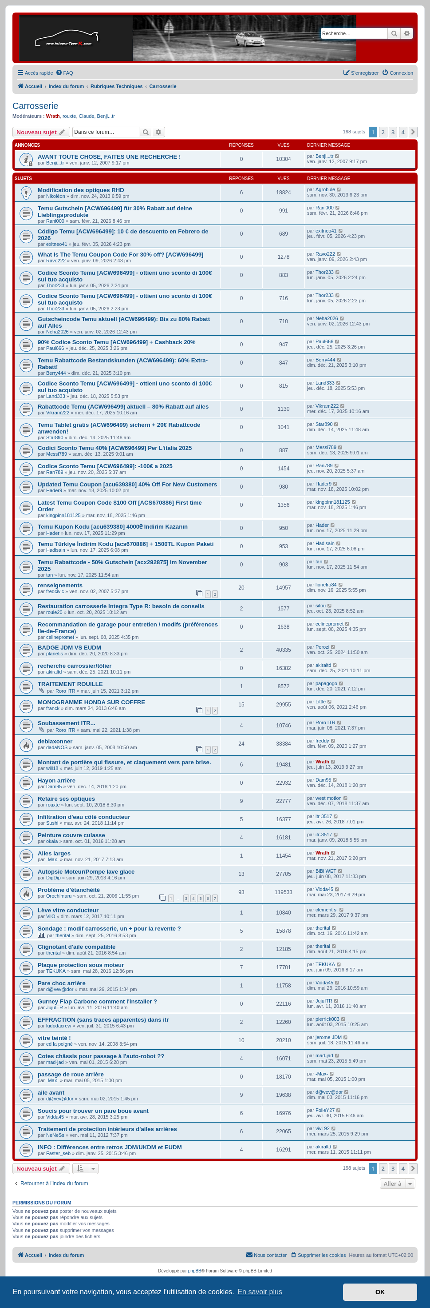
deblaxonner (55, 741)
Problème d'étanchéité (69, 890)
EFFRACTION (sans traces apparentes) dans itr (103, 1019)
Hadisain (55, 550)
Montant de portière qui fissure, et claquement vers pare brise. (124, 762)
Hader (52, 533)
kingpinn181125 (63, 515)
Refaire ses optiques (66, 798)
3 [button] (392, 132)
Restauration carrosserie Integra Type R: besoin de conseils (121, 606)
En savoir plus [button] (259, 1292)
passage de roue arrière (71, 1074)
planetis (54, 653)
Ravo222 (56, 260)
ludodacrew (58, 1025)
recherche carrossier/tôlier (74, 665)
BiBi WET (326, 871)
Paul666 (55, 348)
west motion (329, 798)
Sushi (52, 823)
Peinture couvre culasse (71, 835)
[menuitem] (64, 73)
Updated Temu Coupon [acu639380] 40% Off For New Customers (127, 484)
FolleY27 (325, 1110)
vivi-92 (323, 1128)
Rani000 (55, 221)
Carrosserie (35, 106)
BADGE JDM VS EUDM (69, 647)
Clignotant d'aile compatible (76, 946)
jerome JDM (329, 1037)
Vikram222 (57, 412)
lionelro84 (326, 584)
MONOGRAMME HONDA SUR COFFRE (91, 702)
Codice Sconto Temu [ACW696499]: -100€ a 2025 (105, 466)
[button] (413, 132)
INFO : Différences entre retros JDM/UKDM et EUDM (110, 1147)
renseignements (60, 585)
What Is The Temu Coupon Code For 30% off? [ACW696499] (120, 254)
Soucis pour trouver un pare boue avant (93, 1110)
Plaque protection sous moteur (81, 965)
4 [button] (403, 132)
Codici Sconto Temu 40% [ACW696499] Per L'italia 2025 (115, 448)
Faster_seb (58, 1153)
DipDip (53, 877)
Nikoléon (55, 196)
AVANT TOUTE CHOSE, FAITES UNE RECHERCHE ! (109, 156)
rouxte (69, 116)
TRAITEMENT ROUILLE (70, 684)
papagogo (326, 683)
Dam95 (54, 786)
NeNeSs (55, 1135)
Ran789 (54, 472)
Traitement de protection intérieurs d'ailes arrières (107, 1129)
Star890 (54, 437)
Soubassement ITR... (66, 723)
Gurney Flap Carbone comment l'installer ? (97, 1001)
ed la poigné (59, 1044)
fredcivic (55, 591)
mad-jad (55, 1062)
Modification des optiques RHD (81, 190)
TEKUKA (56, 971)
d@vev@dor (59, 989)
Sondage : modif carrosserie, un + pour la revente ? (109, 928)
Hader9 (54, 490)
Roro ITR (65, 691)
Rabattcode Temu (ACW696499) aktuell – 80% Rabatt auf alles (123, 406)
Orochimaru (58, 896)
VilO (50, 916)
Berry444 (56, 373)
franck (52, 708)
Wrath (53, 116)
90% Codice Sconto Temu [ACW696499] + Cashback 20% (117, 342)
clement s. (327, 909)
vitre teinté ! (54, 1038)
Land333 (55, 396)
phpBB (194, 1270)
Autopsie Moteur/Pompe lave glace (86, 871)
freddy (322, 740)
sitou (321, 605)
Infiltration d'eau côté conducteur (84, 817)
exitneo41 (56, 244)
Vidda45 (324, 889)
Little (321, 701)
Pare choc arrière (62, 983)
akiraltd (54, 671)
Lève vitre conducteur (68, 910)
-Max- (52, 859)
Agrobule (325, 189)
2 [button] (383, 132)
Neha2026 (57, 331)
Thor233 (55, 285)
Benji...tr (106, 116)
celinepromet (60, 637)
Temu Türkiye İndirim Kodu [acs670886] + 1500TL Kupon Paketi (125, 544)
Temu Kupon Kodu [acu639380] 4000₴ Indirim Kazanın (113, 526)
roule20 (54, 612)
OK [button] (380, 1292)
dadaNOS (56, 747)
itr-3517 (324, 816)
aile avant (51, 1092)
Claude (87, 116)
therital (62, 935)
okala (52, 841)
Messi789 (56, 454)
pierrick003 (327, 1019)
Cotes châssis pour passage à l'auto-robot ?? (101, 1056)
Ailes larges (54, 853)
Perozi (322, 647)
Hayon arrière (56, 780)
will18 (52, 768)
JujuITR (54, 1007)
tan (49, 575)
